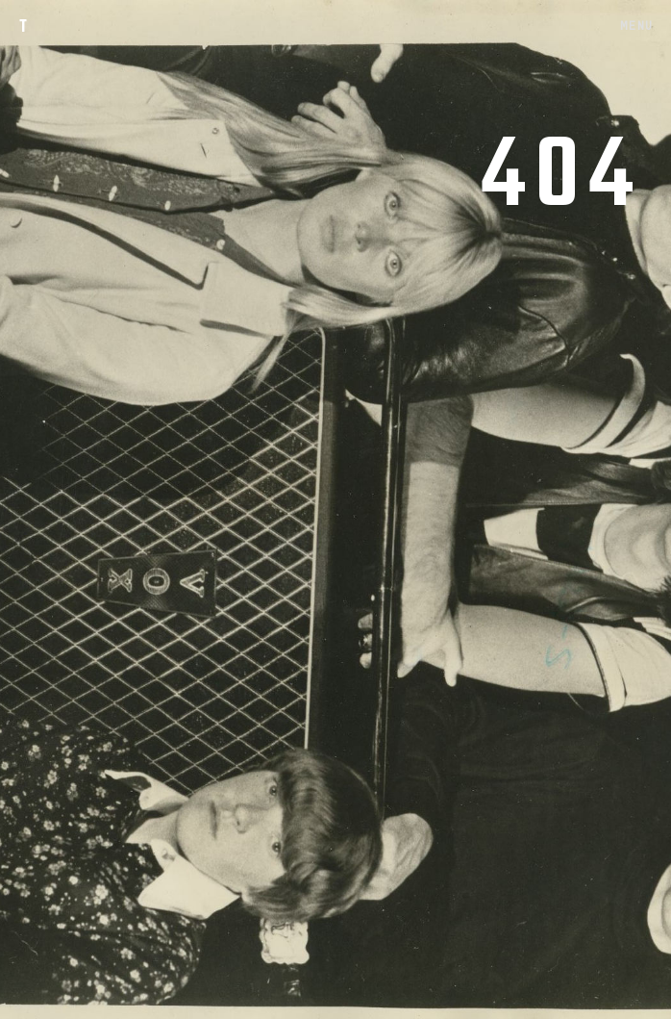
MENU (636, 25)
